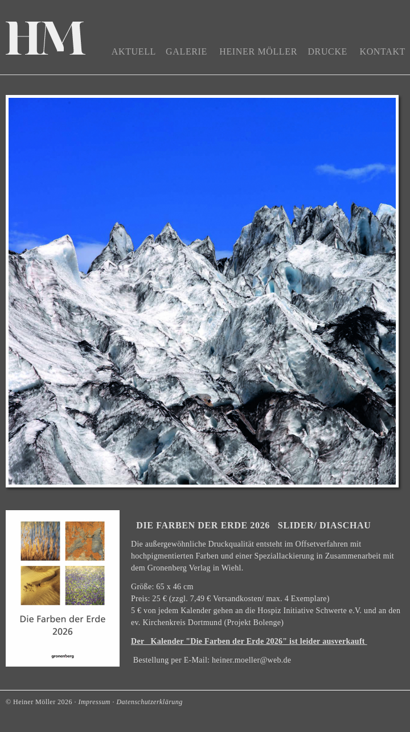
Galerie (186, 51)
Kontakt (382, 51)
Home (45, 40)
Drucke (327, 51)
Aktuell (134, 51)
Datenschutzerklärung (149, 702)
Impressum (94, 702)
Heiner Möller (258, 51)
